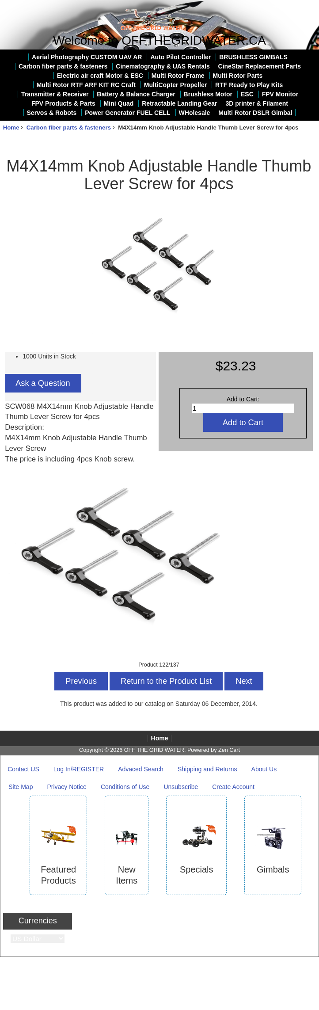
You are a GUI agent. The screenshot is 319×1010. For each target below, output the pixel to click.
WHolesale (194, 112)
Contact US (23, 769)
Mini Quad (119, 103)
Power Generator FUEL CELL (127, 112)
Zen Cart (229, 750)
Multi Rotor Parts (238, 75)
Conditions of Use (125, 786)
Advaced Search (140, 769)
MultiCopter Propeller (175, 84)
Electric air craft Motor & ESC (100, 75)
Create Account (233, 786)
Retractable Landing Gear (179, 103)
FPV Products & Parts (63, 103)
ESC (247, 94)
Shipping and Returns (207, 769)
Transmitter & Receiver (55, 94)
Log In (306, 6)
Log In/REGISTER (78, 769)
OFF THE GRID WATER (154, 750)
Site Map (20, 786)
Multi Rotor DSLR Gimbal (255, 112)
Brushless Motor (208, 94)
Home (280, 6)
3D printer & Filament (256, 103)
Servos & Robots (52, 112)
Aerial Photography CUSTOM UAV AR (87, 57)
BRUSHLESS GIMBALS (253, 57)
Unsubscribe (180, 786)
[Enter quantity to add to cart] (243, 408)
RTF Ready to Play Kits (249, 84)
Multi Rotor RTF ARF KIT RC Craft (86, 84)
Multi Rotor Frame (178, 75)
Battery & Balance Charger (136, 94)
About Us (264, 769)
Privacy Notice (66, 786)
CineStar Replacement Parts (259, 66)
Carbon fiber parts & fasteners (69, 127)
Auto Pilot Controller (180, 57)
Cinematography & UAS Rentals (162, 66)
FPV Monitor (280, 94)
